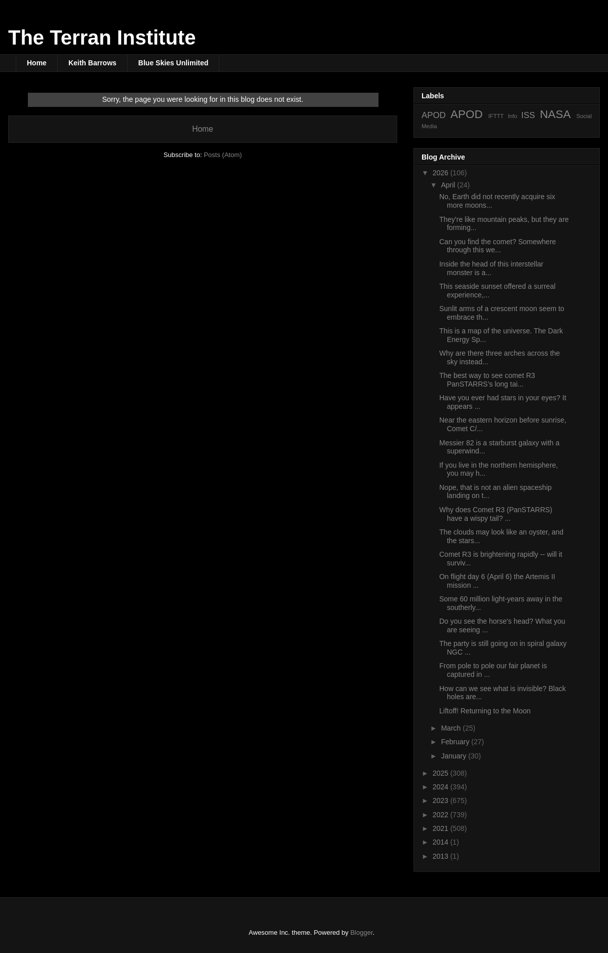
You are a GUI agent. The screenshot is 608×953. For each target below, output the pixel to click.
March (452, 728)
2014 (441, 842)
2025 (441, 773)
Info (512, 116)
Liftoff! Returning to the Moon (484, 711)
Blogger (361, 932)
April (449, 185)
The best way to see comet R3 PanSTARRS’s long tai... (487, 379)
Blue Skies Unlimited (173, 63)
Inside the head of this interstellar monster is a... (491, 268)
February (456, 742)
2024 (441, 787)
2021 (441, 828)
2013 (441, 856)
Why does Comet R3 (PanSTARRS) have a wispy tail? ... (495, 514)
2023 (441, 800)
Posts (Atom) (223, 155)
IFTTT (496, 116)
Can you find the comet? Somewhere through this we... (497, 246)
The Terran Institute (102, 37)
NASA (555, 114)
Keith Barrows (92, 63)
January (454, 756)
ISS (528, 115)
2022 (441, 815)
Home (37, 63)
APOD (434, 115)
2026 (441, 173)
